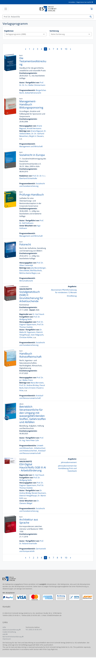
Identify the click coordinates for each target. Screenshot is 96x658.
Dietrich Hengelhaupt (28, 495)
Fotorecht (25, 244)
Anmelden (72, 2)
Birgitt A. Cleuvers (36, 136)
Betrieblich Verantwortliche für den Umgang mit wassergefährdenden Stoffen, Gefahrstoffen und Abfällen (32, 414)
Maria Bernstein (37, 383)
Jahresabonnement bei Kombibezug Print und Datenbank (67, 468)
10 (66, 48)
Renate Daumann (39, 493)
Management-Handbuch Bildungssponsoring (31, 104)
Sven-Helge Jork (37, 335)
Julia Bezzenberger (38, 268)
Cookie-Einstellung (9, 632)
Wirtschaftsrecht (26, 281)
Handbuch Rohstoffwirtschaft (30, 355)
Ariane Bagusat (37, 131)
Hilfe (4, 627)
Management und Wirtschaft (31, 146)
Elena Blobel (24, 270)
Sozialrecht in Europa (32, 155)
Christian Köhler (26, 337)
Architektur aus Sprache (28, 521)
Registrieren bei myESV (84, 2)
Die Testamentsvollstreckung (32, 61)
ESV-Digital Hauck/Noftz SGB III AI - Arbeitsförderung (32, 467)
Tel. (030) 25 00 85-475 (34, 630)
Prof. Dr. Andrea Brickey (29, 385)
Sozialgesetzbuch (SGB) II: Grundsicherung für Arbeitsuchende (31, 296)
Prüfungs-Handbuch (31, 194)
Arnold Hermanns (34, 128)
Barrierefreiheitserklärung (12, 637)
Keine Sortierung (71, 34)
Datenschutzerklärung (11, 630)
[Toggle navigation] (6, 9)
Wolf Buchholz (36, 270)
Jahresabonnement (69, 462)
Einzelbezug (72, 296)
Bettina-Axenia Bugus (28, 273)
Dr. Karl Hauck (38, 314)
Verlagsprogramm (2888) (26, 34)
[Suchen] (45, 17)
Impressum (7, 639)
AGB (4, 634)
